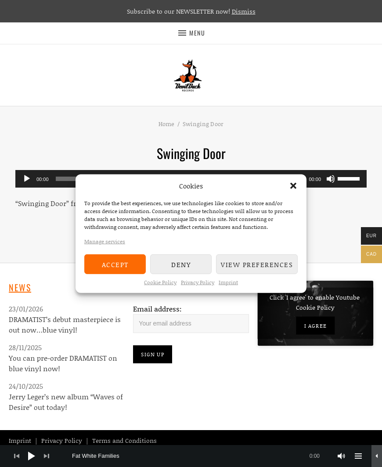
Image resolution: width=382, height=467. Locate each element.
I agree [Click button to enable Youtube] (315, 325)
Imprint (228, 282)
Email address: (157, 309)
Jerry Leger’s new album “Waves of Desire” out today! (66, 401)
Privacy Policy (197, 282)
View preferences (257, 264)
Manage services (104, 241)
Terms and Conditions (124, 440)
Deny (181, 264)
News (20, 287)
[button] (293, 185)
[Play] (26, 178)
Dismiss (244, 11)
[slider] (350, 178)
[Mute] (330, 178)
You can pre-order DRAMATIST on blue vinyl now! (63, 363)
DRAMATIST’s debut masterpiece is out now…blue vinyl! (65, 324)
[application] (191, 456)
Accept (115, 264)
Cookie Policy (160, 282)
